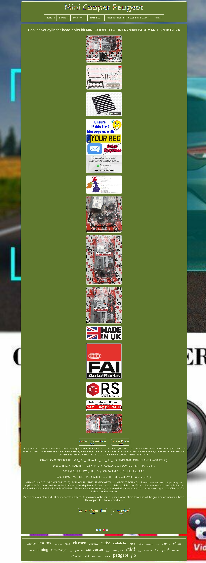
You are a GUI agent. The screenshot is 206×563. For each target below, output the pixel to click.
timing (42, 549)
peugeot (120, 555)
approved (93, 544)
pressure (79, 550)
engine (31, 543)
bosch (108, 551)
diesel (139, 551)
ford (165, 549)
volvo (132, 543)
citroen (79, 542)
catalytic (120, 543)
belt (93, 557)
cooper (45, 542)
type (71, 551)
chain (177, 543)
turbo (105, 543)
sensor (175, 550)
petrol (140, 544)
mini (130, 549)
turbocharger (59, 550)
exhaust (148, 550)
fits (134, 555)
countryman (118, 551)
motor (31, 550)
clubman (76, 556)
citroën (107, 557)
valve (158, 544)
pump (166, 543)
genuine (149, 544)
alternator (58, 544)
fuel (157, 550)
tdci (87, 556)
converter (94, 549)
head (67, 543)
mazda (100, 557)
